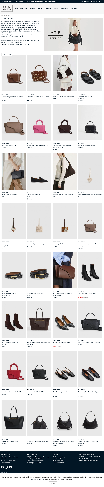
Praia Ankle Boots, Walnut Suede (11, 342)
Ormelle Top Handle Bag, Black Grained (38, 441)
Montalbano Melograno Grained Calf (12, 392)
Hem (2, 15)
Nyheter (32, 8)
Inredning (48, 8)
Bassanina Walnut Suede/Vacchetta (63, 194)
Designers (40, 8)
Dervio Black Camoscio (33, 194)
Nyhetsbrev (6, 463)
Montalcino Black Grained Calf (35, 392)
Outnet (56, 8)
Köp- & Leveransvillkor (8, 461)
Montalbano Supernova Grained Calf (37, 145)
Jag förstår (53, 483)
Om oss (3, 459)
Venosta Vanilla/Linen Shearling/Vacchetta (90, 194)
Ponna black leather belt (9, 293)
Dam (16, 8)
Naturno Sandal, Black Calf (85, 96)
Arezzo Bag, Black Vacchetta (9, 194)
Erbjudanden (64, 8)
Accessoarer (23, 8)
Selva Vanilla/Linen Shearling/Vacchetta (38, 244)
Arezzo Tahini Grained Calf (9, 145)
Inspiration (74, 8)
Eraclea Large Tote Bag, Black (10, 441)
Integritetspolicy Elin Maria (9, 457)
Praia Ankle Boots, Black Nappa (87, 293)
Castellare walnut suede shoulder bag (63, 96)
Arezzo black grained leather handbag (89, 342)
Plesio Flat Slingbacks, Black (61, 392)
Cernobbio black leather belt (35, 293)
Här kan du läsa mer (37, 479)
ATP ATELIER (5, 94)
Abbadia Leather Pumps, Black (61, 342)
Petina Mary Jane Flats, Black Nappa (88, 392)
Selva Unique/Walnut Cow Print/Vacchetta (65, 244)
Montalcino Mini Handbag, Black (87, 145)
